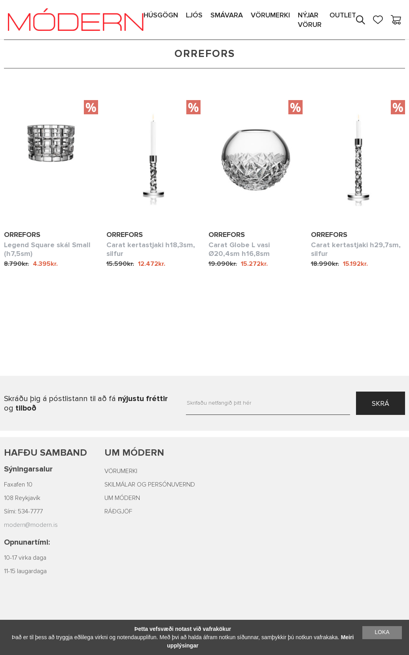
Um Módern (134, 452)
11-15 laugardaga (25, 571)
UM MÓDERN (122, 498)
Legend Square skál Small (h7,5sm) (47, 249)
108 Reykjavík (22, 498)
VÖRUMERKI (120, 471)
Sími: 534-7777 (23, 511)
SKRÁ (380, 403)
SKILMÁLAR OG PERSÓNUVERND (149, 484)
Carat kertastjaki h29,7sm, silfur (356, 249)
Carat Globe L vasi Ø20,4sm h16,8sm (239, 249)
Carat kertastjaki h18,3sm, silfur (150, 249)
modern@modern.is (31, 525)
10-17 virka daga (25, 558)
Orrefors (22, 234)
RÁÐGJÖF (118, 511)
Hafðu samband (45, 452)
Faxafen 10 (18, 484)
